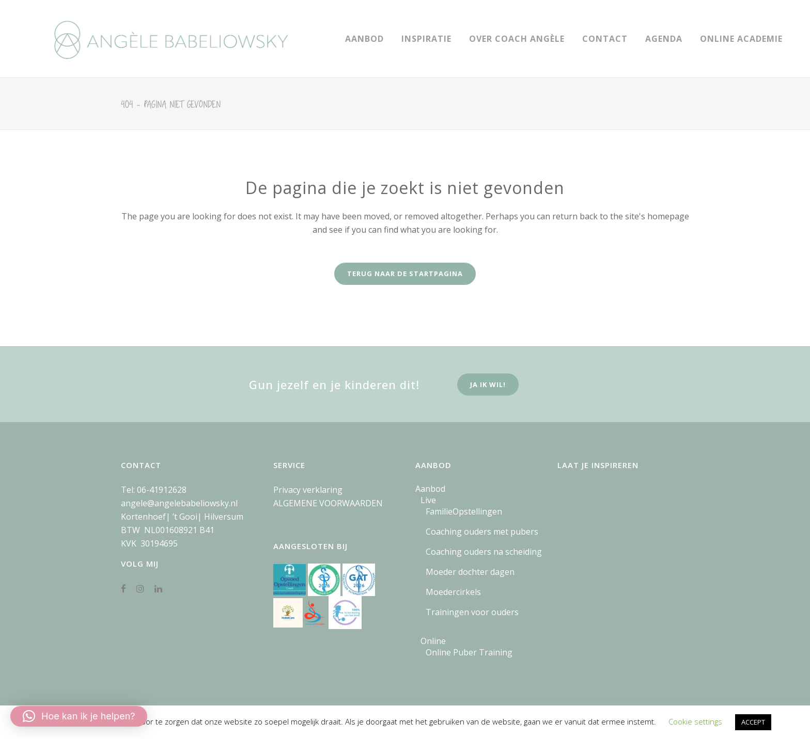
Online (433, 641)
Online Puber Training (469, 652)
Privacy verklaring (307, 489)
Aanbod (430, 488)
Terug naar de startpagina (405, 273)
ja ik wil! (488, 384)
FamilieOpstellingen (464, 511)
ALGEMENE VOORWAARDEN (328, 503)
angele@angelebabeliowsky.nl (179, 503)
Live (428, 500)
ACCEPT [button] (753, 722)
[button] (78, 716)
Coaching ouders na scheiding (484, 551)
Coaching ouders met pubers (482, 531)
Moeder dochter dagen (470, 571)
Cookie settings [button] (695, 721)
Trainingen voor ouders (472, 612)
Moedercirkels (453, 592)
